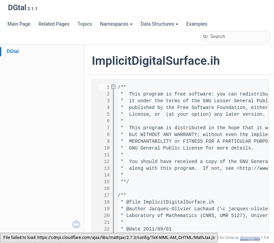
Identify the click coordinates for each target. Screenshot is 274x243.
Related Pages (54, 24)
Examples (196, 24)
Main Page (18, 24)
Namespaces (116, 24)
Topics (85, 24)
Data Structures (159, 24)
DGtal (13, 51)
